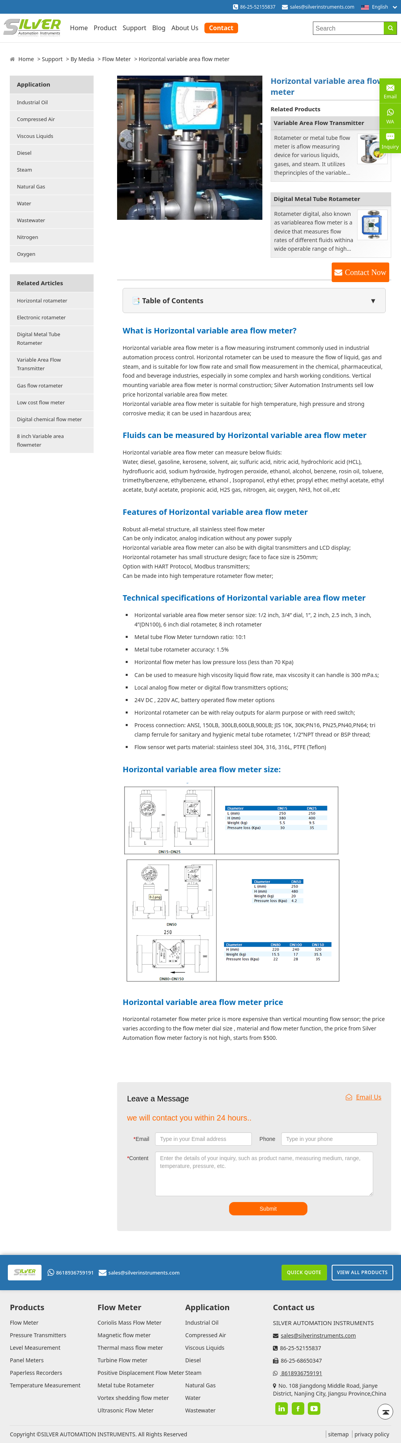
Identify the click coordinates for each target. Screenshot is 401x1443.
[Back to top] (385, 1411)
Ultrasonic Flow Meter (126, 1410)
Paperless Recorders (36, 1372)
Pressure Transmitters (38, 1335)
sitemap (338, 1434)
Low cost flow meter (41, 402)
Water (24, 203)
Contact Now (366, 272)
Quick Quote (304, 1272)
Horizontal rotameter (42, 300)
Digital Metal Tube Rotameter (38, 338)
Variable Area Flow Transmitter (39, 364)
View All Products (362, 1272)
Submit (268, 1209)
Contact (221, 28)
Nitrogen (27, 237)
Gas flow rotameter (40, 385)
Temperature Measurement (45, 1385)
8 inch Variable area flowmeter (40, 440)
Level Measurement (35, 1347)
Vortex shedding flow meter (133, 1397)
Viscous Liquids (35, 135)
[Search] (390, 28)
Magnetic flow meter (124, 1335)
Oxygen (26, 253)
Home (79, 28)
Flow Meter (116, 59)
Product (105, 28)
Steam (24, 169)
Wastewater (31, 220)
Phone (267, 1139)
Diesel (24, 152)
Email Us (363, 1097)
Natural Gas (31, 186)
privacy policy (371, 1434)
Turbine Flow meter (122, 1360)
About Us (185, 28)
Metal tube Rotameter (126, 1385)
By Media (82, 59)
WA (390, 115)
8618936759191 (70, 1272)
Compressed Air (36, 119)
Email (141, 1139)
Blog (159, 28)
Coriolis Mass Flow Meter (129, 1322)
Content (137, 1158)
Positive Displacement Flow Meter (141, 1372)
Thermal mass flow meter (130, 1347)
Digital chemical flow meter (49, 419)
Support (134, 28)
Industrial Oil (32, 102)
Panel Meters (26, 1360)
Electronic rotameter (41, 317)
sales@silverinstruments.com (322, 7)
